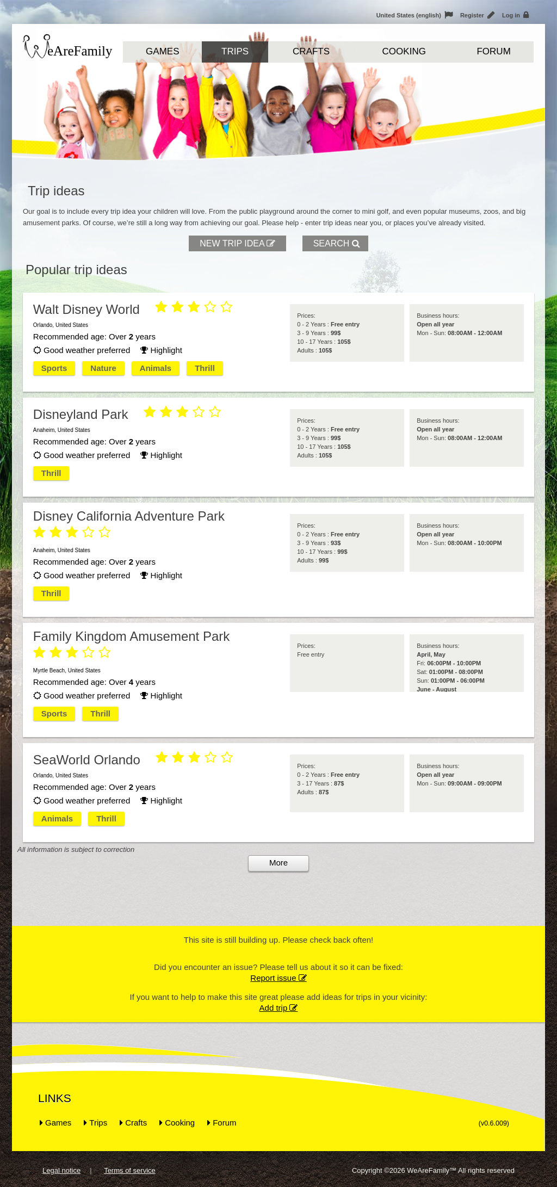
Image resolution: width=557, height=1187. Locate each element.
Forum (493, 51)
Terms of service (130, 1170)
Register (477, 15)
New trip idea (238, 243)
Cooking (404, 51)
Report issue (278, 977)
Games (162, 51)
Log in (515, 15)
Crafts (311, 51)
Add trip (278, 1007)
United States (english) (414, 15)
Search (336, 243)
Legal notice (61, 1170)
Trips (235, 51)
